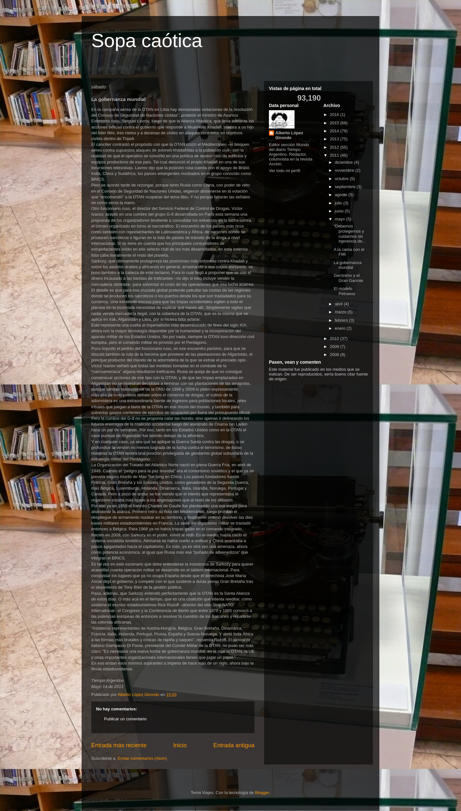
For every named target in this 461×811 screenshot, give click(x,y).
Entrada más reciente (119, 745)
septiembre (346, 186)
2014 (335, 130)
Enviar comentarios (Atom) (142, 758)
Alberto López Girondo (289, 135)
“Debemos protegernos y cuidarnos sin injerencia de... (350, 234)
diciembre (344, 162)
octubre (342, 178)
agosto (342, 194)
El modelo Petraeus (344, 291)
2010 (335, 338)
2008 (335, 354)
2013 (335, 139)
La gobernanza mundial (347, 265)
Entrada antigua (234, 745)
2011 (335, 155)
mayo (340, 219)
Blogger (262, 792)
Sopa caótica (146, 40)
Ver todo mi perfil (284, 170)
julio (339, 203)
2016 (335, 114)
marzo (341, 312)
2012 (335, 147)
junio (340, 211)
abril (339, 304)
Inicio (180, 745)
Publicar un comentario (125, 718)
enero (341, 328)
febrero (342, 320)
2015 (335, 122)
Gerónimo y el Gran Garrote (348, 278)
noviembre (345, 170)
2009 (335, 346)
